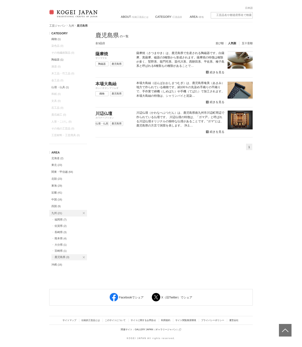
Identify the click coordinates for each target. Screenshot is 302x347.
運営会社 (233, 320)
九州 (71, 25)
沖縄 (56, 264)
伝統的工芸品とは (90, 320)
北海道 (57, 158)
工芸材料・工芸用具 (65, 135)
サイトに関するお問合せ (143, 320)
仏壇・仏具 (60, 87)
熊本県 (60, 238)
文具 (56, 100)
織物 (56, 39)
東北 (56, 164)
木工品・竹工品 (62, 73)
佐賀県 (60, 225)
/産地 (196, 16)
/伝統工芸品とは (134, 16)
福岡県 (60, 219)
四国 (56, 206)
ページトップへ (284, 327)
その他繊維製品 (62, 52)
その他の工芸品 (62, 128)
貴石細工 (58, 114)
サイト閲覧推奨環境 (185, 320)
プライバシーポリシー (212, 320)
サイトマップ (69, 320)
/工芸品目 (168, 16)
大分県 (60, 244)
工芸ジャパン (57, 25)
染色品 (57, 45)
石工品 (57, 107)
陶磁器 (57, 59)
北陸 (56, 178)
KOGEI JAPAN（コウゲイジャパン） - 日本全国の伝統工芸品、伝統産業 (72, 16)
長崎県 (60, 232)
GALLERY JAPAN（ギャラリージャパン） (158, 329)
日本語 (249, 7)
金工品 (57, 80)
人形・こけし (61, 121)
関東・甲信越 (62, 171)
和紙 (56, 93)
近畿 (56, 192)
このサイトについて (115, 320)
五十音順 (247, 43)
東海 (56, 185)
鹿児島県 (62, 257)
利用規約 (165, 320)
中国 (56, 199)
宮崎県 (60, 250)
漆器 (56, 66)
